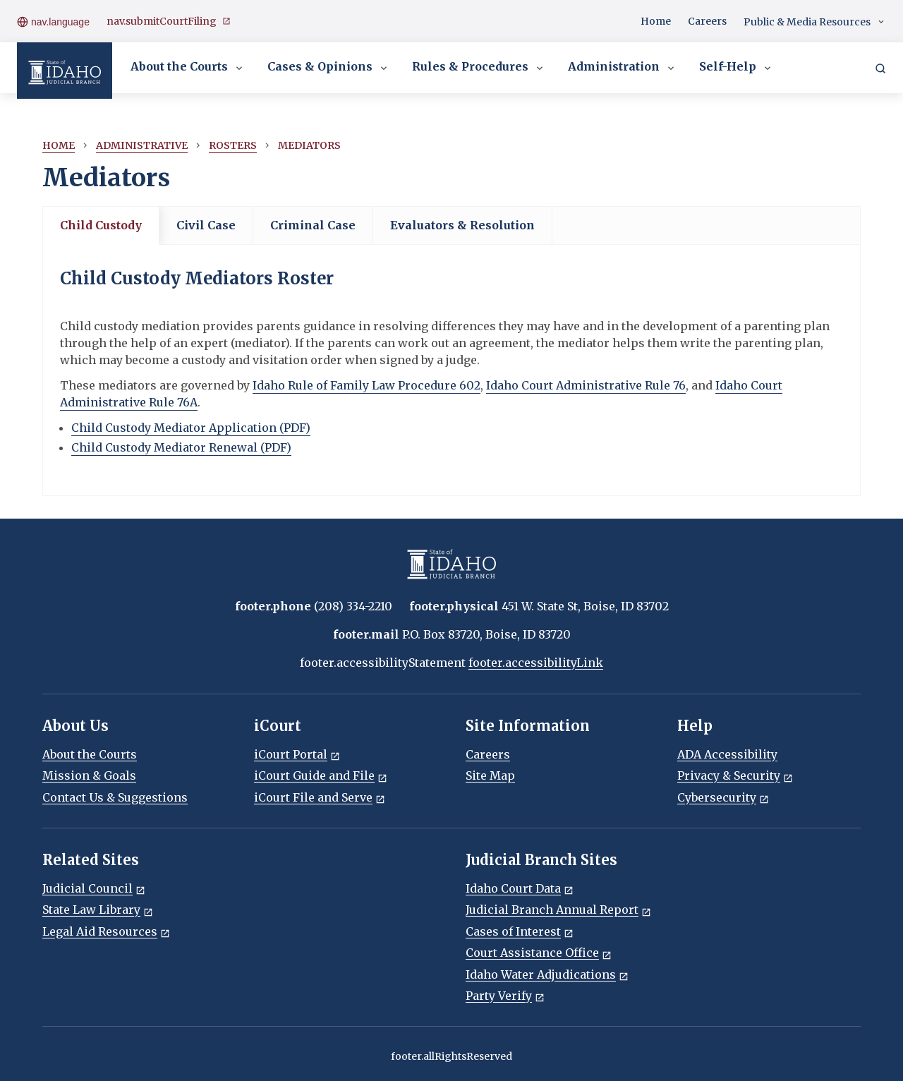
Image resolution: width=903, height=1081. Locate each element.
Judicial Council (93, 888)
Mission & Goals (89, 775)
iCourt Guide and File (320, 775)
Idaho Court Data (520, 888)
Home (656, 21)
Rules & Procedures (478, 67)
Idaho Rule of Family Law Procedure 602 (366, 385)
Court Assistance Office (539, 953)
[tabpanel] (451, 370)
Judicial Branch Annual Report (558, 909)
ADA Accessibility (727, 754)
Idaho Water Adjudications (547, 974)
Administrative (142, 145)
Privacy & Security (735, 775)
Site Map (490, 775)
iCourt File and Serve (319, 797)
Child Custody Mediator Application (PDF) (190, 428)
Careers (707, 21)
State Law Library (97, 909)
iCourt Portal (297, 754)
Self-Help (736, 67)
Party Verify (505, 996)
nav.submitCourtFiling (169, 21)
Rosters (233, 145)
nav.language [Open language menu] (53, 21)
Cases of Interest (520, 931)
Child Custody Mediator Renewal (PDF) (181, 447)
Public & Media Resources (815, 22)
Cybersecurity (723, 797)
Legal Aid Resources (106, 931)
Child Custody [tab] (101, 225)
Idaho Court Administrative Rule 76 (586, 385)
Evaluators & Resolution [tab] (462, 225)
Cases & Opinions (328, 67)
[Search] (880, 67)
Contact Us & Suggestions (115, 797)
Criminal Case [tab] (313, 225)
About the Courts (188, 67)
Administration (622, 67)
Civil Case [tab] (206, 225)
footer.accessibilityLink (535, 663)
